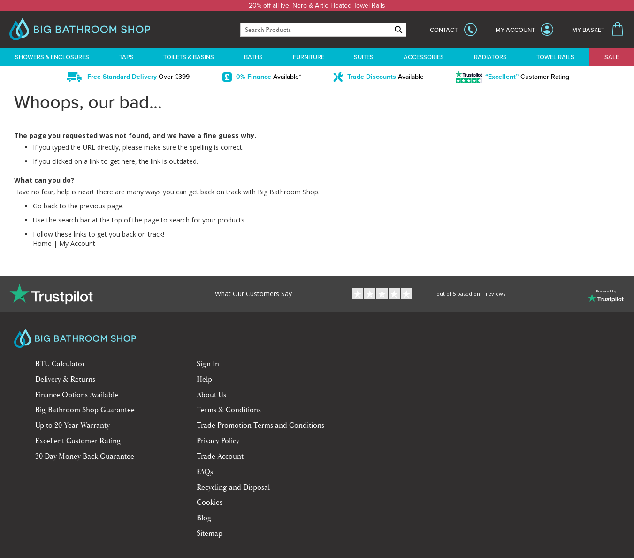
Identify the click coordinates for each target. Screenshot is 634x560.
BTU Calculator (60, 363)
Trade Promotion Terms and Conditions (260, 425)
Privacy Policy (218, 440)
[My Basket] (598, 30)
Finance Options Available (76, 394)
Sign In (208, 363)
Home (42, 243)
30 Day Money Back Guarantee (84, 456)
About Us (211, 394)
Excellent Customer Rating (78, 440)
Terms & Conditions (229, 409)
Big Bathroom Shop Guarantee (85, 409)
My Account (77, 243)
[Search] (398, 29)
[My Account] (524, 30)
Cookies (209, 502)
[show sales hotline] (453, 30)
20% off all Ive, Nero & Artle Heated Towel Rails (317, 5)
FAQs (205, 471)
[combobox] (323, 30)
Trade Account (220, 456)
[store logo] (79, 30)
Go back (45, 205)
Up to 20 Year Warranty (72, 425)
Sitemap (209, 533)
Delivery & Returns (65, 379)
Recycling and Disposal (233, 487)
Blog (204, 517)
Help (204, 379)
